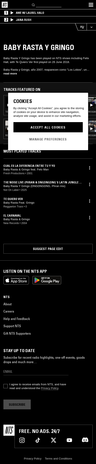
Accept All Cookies (48, 127)
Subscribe (17, 404)
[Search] (33, 4)
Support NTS (12, 326)
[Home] (5, 5)
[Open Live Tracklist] (81, 26)
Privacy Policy (49, 388)
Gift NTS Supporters (17, 333)
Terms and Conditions (58, 458)
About (7, 304)
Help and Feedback (16, 319)
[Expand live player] (91, 26)
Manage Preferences (48, 139)
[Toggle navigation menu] (90, 4)
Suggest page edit (48, 249)
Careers (8, 311)
